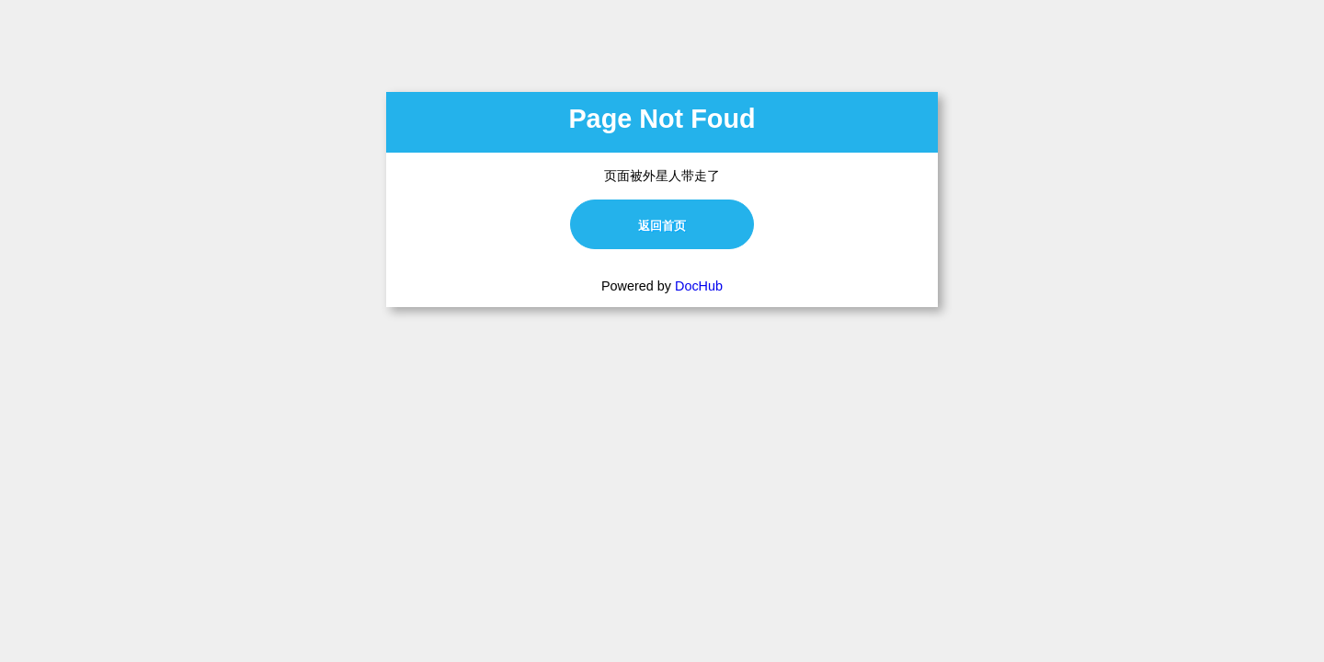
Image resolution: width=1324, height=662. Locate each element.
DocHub (699, 286)
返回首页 (662, 226)
